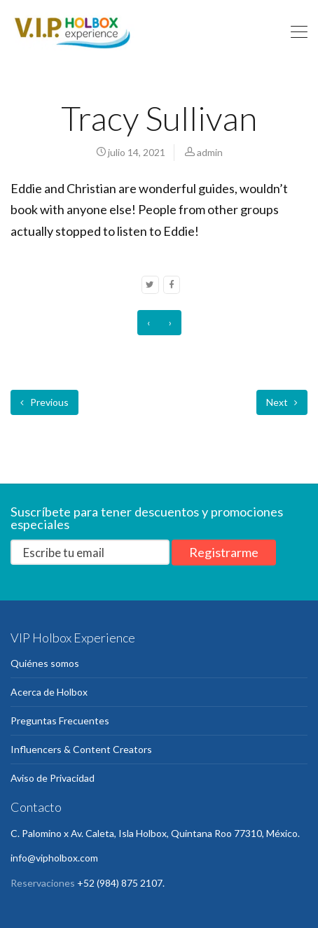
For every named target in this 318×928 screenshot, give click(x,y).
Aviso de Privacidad (53, 778)
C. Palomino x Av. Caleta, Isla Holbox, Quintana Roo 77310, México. (155, 833)
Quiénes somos (45, 663)
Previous (44, 402)
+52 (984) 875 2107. (121, 883)
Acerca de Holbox (49, 692)
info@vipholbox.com (54, 858)
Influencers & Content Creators (81, 749)
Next (282, 402)
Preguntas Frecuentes (60, 720)
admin (210, 152)
